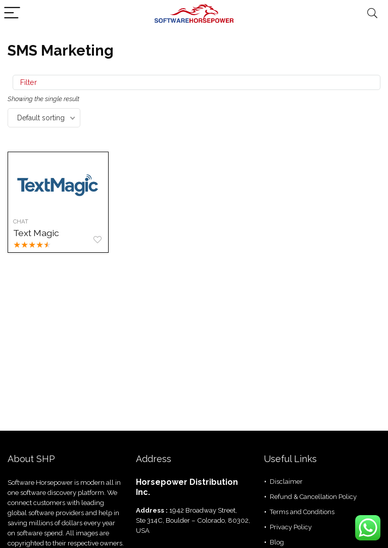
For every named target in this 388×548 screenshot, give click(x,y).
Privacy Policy (291, 527)
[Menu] (12, 13)
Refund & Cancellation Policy (313, 496)
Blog (277, 542)
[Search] (372, 13)
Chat (20, 221)
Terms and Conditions (302, 512)
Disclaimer (286, 481)
